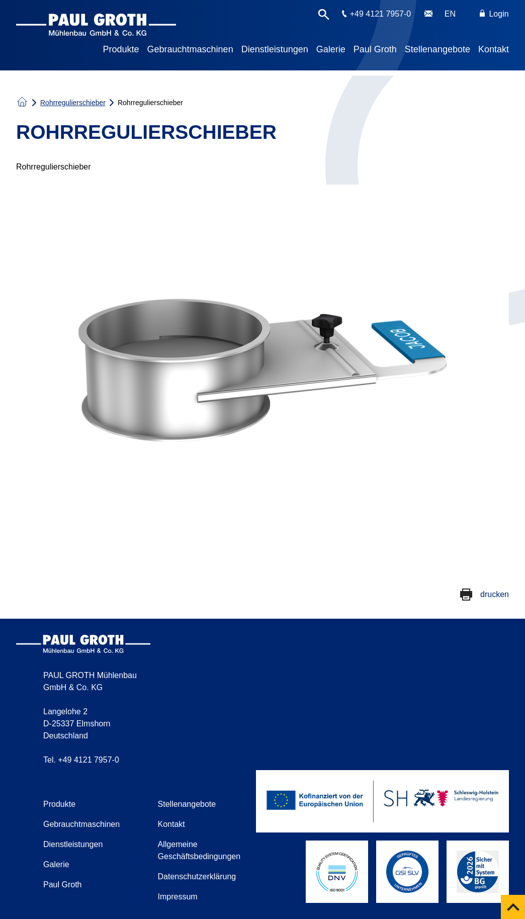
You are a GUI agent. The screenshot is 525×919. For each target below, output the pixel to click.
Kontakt (493, 49)
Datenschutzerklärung (197, 876)
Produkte (121, 49)
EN (450, 14)
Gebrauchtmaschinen (190, 49)
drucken (494, 594)
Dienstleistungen (274, 49)
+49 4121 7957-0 (380, 14)
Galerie (330, 49)
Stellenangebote (437, 49)
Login (494, 14)
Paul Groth (375, 49)
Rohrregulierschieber (73, 103)
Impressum (178, 896)
